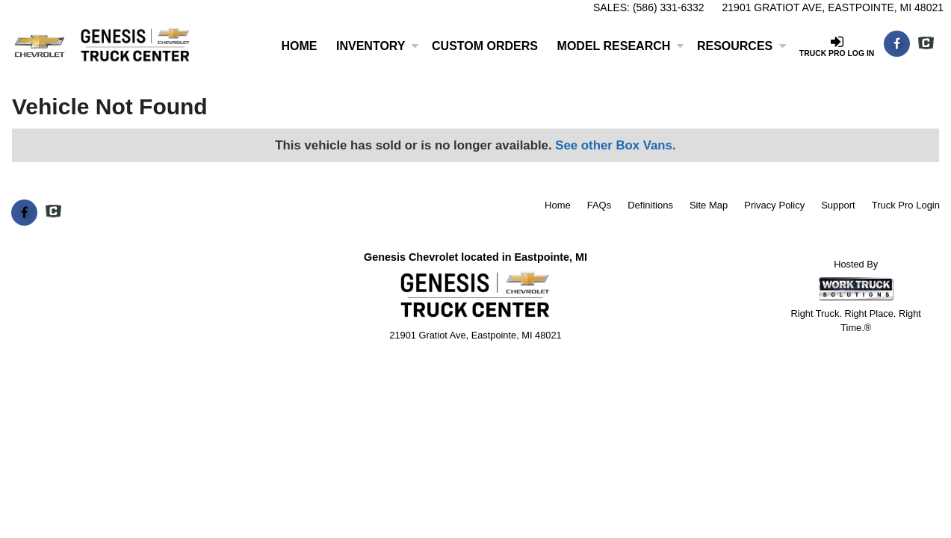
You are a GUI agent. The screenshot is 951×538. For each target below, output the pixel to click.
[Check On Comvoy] (926, 44)
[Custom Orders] (485, 46)
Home (299, 46)
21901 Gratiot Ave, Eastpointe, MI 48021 (833, 7)
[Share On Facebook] (897, 44)
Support (838, 205)
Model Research (620, 46)
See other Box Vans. (615, 145)
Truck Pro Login (906, 205)
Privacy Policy (774, 205)
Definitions (650, 205)
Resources (741, 46)
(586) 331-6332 (668, 7)
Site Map (709, 205)
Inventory (377, 46)
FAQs (599, 205)
